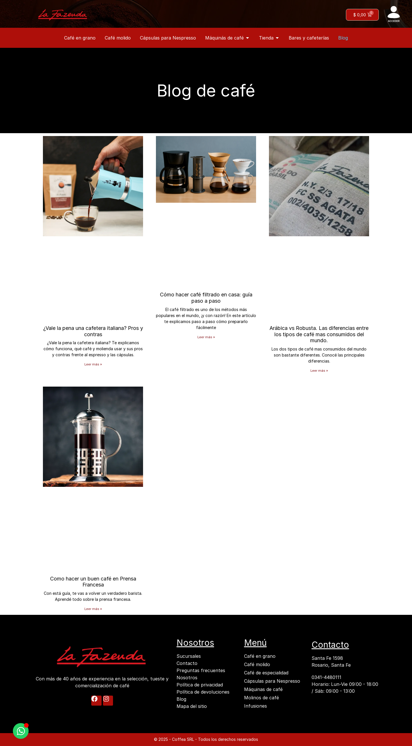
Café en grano (260, 656)
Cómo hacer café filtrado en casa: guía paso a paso (206, 298)
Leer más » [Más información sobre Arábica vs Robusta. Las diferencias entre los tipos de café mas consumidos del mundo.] (319, 370)
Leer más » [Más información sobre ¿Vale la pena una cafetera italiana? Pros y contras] (93, 364)
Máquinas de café (263, 689)
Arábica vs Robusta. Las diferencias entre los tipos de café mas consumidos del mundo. (319, 334)
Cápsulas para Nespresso (272, 681)
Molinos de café (261, 697)
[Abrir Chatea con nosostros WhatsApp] (21, 731)
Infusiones (255, 706)
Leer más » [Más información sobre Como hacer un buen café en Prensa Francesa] (93, 609)
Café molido (257, 664)
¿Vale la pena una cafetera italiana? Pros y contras (93, 331)
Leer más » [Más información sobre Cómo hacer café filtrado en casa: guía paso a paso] (206, 337)
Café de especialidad (266, 673)
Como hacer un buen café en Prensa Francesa (93, 582)
